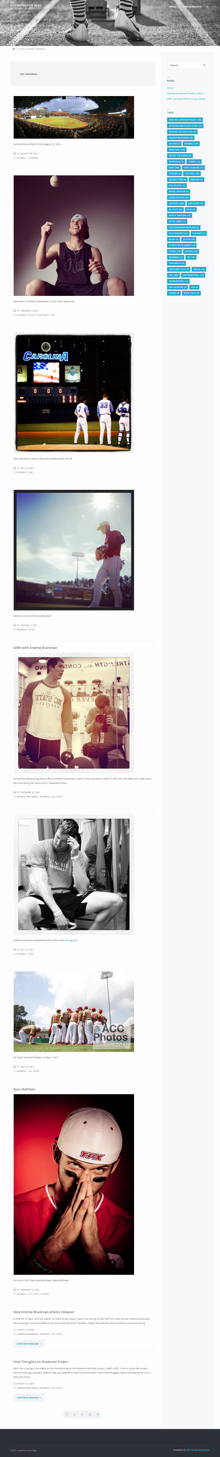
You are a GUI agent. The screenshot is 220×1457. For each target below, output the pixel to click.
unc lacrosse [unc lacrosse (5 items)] (177, 287)
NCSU (32, 315)
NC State (57, 796)
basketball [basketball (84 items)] (177, 149)
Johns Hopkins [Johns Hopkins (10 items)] (179, 197)
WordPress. (203, 1450)
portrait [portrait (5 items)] (198, 233)
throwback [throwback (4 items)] (176, 263)
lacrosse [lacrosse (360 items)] (176, 203)
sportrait (43, 315)
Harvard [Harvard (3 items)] (196, 179)
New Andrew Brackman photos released (43, 1312)
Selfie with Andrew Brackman (35, 647)
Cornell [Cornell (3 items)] (194, 161)
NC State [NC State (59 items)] (175, 209)
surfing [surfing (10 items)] (191, 251)
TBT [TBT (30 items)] (191, 257)
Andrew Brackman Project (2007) (185, 93)
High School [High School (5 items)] (177, 185)
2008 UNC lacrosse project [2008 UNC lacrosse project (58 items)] (185, 120)
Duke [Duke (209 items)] (174, 167)
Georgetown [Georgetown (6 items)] (177, 179)
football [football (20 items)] (192, 173)
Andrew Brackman (27, 796)
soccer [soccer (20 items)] (189, 239)
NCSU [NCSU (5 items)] (191, 209)
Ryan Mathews (24, 1089)
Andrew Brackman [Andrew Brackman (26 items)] (181, 138)
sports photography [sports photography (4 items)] (182, 245)
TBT (53, 315)
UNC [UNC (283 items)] (173, 275)
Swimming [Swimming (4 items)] (176, 257)
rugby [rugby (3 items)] (173, 239)
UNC (31, 472)
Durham (33, 158)
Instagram (70, 940)
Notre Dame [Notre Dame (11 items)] (177, 221)
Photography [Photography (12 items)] (178, 233)
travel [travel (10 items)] (199, 269)
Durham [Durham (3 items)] (174, 173)
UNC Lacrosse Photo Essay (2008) (186, 98)
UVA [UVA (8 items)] (194, 287)
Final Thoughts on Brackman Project (41, 1361)
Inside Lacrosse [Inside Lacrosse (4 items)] (179, 191)
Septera (190, 1450)
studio (45, 1294)
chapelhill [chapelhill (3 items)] (176, 161)
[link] (207, 7)
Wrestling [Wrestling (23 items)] (191, 293)
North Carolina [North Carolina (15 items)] (179, 215)
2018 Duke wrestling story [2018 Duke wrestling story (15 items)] (185, 125)
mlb (31, 954)
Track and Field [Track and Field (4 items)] (179, 269)
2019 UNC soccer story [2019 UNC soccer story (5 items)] (182, 132)
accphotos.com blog (26, 5)
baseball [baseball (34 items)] (191, 143)
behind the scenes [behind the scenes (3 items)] (180, 155)
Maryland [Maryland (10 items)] (195, 203)
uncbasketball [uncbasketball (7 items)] (178, 281)
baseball (22, 158)
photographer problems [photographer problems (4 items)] (184, 227)
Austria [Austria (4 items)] (174, 143)
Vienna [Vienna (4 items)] (174, 293)
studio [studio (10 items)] (174, 251)
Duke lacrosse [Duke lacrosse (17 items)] (193, 167)
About (170, 88)
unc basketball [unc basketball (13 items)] (193, 275)
